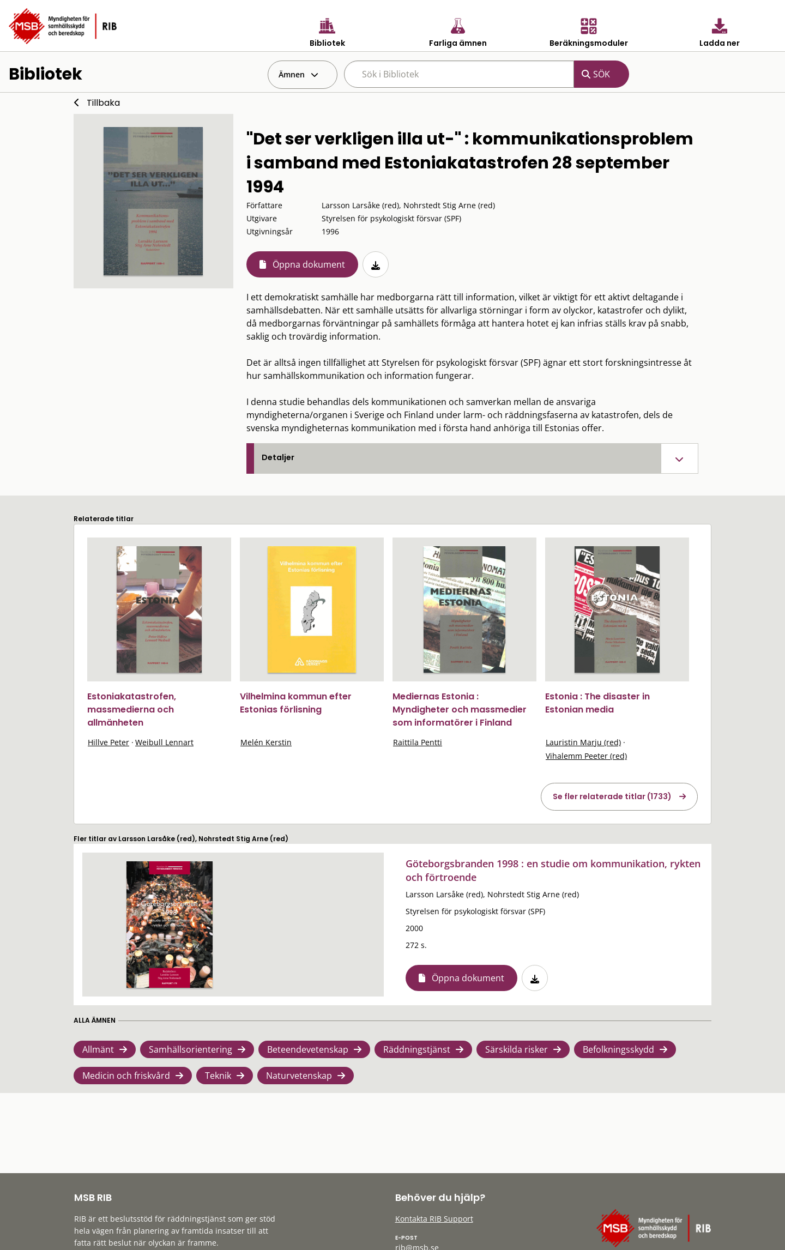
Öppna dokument (309, 264)
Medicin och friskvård (126, 1076)
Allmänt (98, 1049)
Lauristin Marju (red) (583, 742)
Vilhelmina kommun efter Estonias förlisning (296, 703)
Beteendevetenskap (307, 1049)
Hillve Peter (108, 742)
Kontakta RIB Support (434, 1218)
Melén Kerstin (266, 742)
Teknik (218, 1076)
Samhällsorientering (190, 1049)
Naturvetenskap (299, 1076)
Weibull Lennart (164, 742)
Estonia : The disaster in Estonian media (597, 703)
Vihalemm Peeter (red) (586, 756)
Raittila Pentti (417, 742)
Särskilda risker (516, 1049)
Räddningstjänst (416, 1049)
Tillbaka (103, 102)
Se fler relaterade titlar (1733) (612, 796)
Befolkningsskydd (618, 1049)
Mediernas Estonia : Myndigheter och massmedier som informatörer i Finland (459, 709)
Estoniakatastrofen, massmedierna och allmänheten (131, 709)
